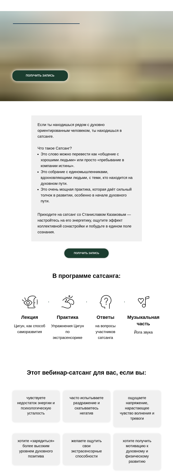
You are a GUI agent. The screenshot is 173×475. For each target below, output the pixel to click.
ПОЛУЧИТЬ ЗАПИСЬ (40, 75)
